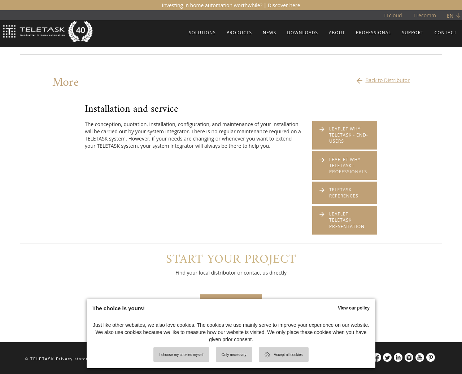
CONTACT (446, 33)
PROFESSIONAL (373, 33)
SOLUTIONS (202, 33)
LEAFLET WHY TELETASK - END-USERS (348, 135)
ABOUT (337, 33)
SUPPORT (413, 33)
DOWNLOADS (302, 33)
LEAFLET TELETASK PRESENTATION (347, 220)
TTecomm (424, 15)
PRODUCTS (239, 33)
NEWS (269, 33)
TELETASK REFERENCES (343, 193)
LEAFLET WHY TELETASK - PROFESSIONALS (348, 165)
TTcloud (392, 15)
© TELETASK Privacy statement (61, 359)
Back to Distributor (382, 78)
